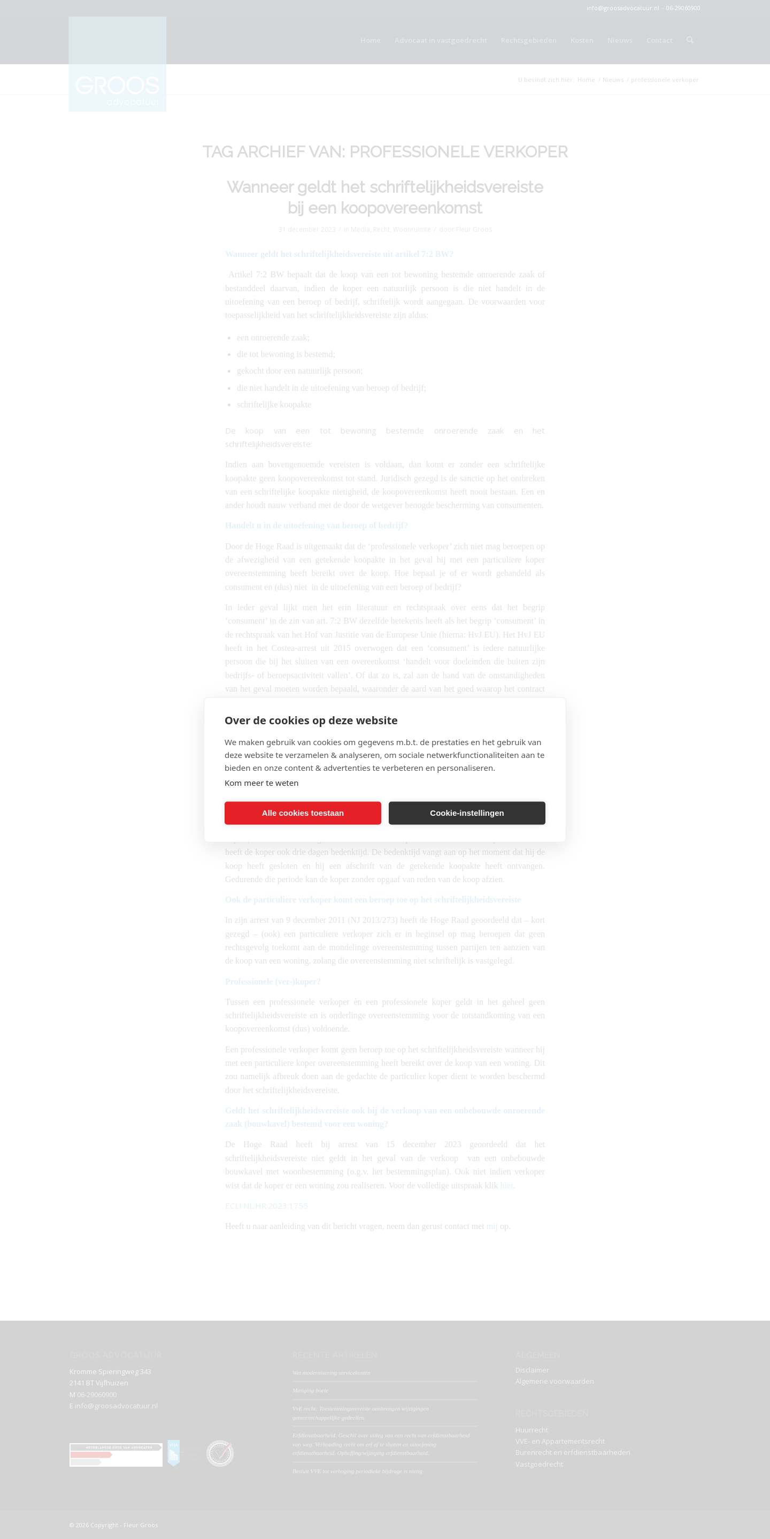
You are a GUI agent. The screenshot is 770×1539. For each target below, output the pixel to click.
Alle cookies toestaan (303, 812)
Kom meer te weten (262, 782)
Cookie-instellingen (467, 812)
